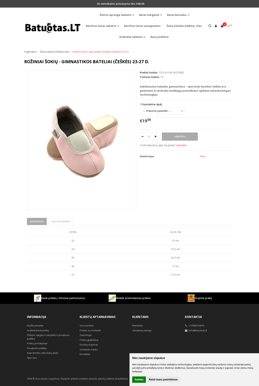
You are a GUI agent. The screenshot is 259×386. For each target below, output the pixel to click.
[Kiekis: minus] (142, 136)
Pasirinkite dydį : (152, 104)
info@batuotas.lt (196, 330)
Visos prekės (87, 325)
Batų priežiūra (160, 37)
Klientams (140, 317)
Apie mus (32, 357)
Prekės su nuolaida (90, 330)
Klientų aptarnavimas (97, 317)
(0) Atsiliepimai (60, 221)
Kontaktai (85, 354)
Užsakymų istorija (141, 330)
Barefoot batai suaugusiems (142, 26)
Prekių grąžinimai (89, 340)
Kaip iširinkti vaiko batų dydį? (42, 352)
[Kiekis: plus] (155, 136)
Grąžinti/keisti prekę (38, 330)
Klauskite (181, 145)
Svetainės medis (89, 349)
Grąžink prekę (200, 298)
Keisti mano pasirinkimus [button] (163, 379)
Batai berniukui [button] (177, 15)
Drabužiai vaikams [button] (131, 37)
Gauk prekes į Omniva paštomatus (59, 298)
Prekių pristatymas (37, 343)
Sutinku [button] (139, 379)
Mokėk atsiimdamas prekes (130, 298)
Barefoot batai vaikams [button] (101, 26)
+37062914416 (194, 325)
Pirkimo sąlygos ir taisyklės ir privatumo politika (48, 336)
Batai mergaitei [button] (149, 15)
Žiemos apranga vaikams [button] (115, 15)
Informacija (36, 317)
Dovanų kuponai (89, 344)
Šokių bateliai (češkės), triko (184, 26)
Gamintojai (86, 335)
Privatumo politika (37, 348)
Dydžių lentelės (35, 325)
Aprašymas (37, 221)
